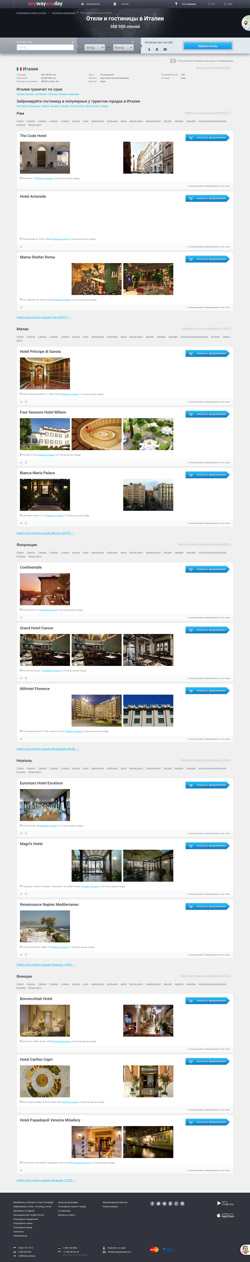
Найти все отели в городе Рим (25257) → (209, 112)
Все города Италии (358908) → (215, 67)
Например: (24, 42)
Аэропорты (18, 1231)
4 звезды (30, 121)
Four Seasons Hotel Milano (43, 412)
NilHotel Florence (35, 689)
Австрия (20, 94)
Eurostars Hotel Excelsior (41, 783)
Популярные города (22, 1227)
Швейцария (73, 94)
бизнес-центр (34, 124)
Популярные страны (23, 1223)
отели (85, 121)
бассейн (168, 121)
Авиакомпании (20, 1236)
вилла (124, 121)
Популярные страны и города (72, 1206)
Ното (88, 106)
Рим (30, 42)
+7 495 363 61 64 (71, 1252)
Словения (52, 94)
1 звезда (65, 121)
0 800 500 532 (24, 1252)
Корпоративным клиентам (115, 1202)
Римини (104, 106)
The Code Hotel (33, 136)
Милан (25, 106)
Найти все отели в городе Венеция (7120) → (207, 975)
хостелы (76, 121)
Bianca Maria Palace (37, 473)
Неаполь (45, 106)
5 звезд (20, 121)
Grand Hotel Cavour (36, 628)
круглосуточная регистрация (212, 121)
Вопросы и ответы (66, 1215)
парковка (179, 121)
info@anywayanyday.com (117, 1252)
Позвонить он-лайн (114, 1248)
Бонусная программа (68, 1202)
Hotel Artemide (33, 196)
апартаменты (97, 121)
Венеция (55, 106)
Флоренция (34, 106)
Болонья (96, 106)
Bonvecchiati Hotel (36, 999)
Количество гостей (158, 42)
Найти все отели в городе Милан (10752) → (207, 328)
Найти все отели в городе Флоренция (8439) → (205, 544)
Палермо (64, 106)
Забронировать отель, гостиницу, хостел (32, 1206)
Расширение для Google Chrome (28, 1215)
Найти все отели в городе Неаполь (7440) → (207, 760)
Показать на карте (45, 178)
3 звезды (42, 121)
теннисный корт (153, 121)
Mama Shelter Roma (37, 257)
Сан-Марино (41, 94)
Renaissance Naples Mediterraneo (49, 904)
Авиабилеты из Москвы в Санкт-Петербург (33, 1202)
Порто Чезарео (77, 106)
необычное (112, 121)
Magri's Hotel (31, 844)
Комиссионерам (110, 1206)
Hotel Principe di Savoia (40, 351)
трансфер (191, 121)
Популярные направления (25, 1219)
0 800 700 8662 (70, 1248)
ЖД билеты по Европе (23, 1211)
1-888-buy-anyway (26, 1256)
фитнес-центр (136, 121)
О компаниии (64, 1211)
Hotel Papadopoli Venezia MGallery (50, 1120)
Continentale (31, 567)
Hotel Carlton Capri (36, 1059)
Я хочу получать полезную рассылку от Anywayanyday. (205, 61)
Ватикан (29, 94)
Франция (63, 94)
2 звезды (53, 121)
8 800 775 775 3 (25, 1248)
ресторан (21, 124)
